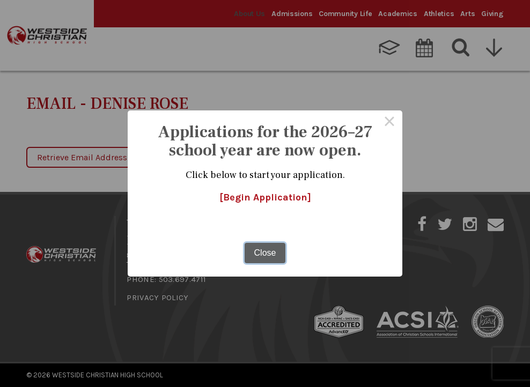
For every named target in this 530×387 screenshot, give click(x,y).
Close (265, 252)
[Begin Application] (265, 197)
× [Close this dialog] (389, 123)
